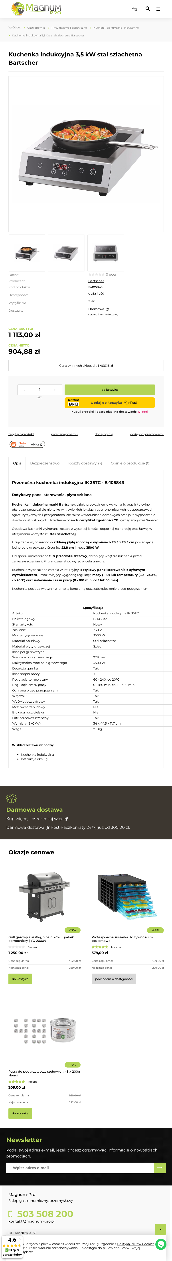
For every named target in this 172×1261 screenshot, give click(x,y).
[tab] (17, 463)
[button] (21, 434)
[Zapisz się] (160, 1168)
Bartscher (96, 281)
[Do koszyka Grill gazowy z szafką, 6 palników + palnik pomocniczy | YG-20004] (20, 979)
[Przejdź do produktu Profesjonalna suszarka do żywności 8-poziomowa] (128, 903)
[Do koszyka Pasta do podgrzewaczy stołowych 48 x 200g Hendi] (20, 1113)
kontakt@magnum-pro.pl (31, 1221)
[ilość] (39, 389)
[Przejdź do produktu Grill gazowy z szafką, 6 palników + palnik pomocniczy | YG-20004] (44, 903)
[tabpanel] (86, 619)
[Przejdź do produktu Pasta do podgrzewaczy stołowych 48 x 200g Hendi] (44, 1037)
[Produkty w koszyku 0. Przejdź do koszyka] (135, 9)
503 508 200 (44, 1213)
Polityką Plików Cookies (135, 1244)
